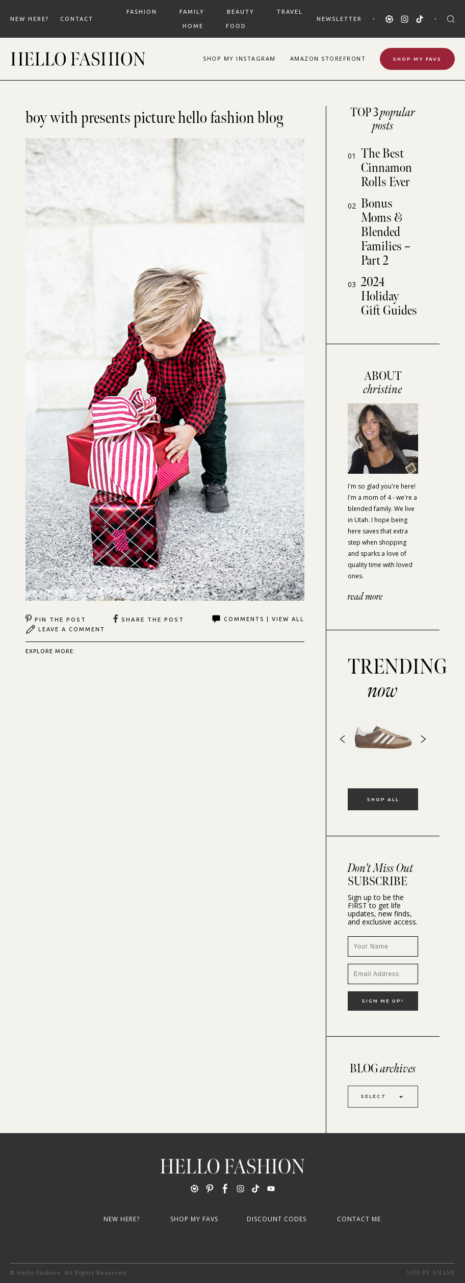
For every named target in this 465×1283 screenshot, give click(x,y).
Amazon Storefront (328, 58)
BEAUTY (240, 12)
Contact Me (359, 1219)
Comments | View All (257, 619)
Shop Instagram (239, 58)
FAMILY (191, 12)
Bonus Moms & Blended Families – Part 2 (385, 232)
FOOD (236, 26)
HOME (193, 26)
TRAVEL (290, 12)
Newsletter (339, 19)
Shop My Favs (417, 59)
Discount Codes (276, 1219)
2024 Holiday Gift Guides (389, 296)
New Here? (29, 19)
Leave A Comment (65, 629)
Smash (444, 1273)
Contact (76, 19)
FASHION (141, 12)
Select (383, 1096)
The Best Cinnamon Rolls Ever (386, 168)
